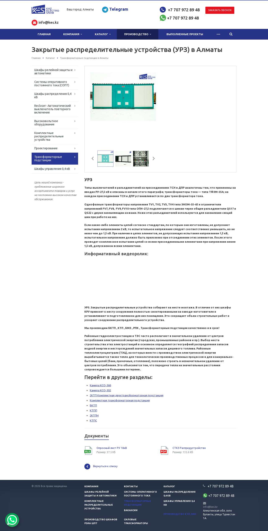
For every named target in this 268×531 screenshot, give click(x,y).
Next (152, 159)
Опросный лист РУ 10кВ (112, 447)
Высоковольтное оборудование (46, 122)
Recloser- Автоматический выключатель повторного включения (52, 109)
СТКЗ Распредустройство (189, 447)
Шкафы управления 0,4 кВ (52, 168)
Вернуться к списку (100, 466)
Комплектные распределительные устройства (49, 136)
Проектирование (46, 148)
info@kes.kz (210, 506)
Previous (94, 159)
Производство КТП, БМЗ (180, 514)
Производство (137, 34)
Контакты (131, 486)
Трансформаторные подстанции (48, 158)
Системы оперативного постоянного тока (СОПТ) (51, 83)
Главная (44, 34)
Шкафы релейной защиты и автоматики (53, 71)
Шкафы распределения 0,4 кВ (52, 95)
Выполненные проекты (184, 34)
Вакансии (131, 510)
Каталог (103, 34)
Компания (72, 34)
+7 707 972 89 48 (184, 9)
